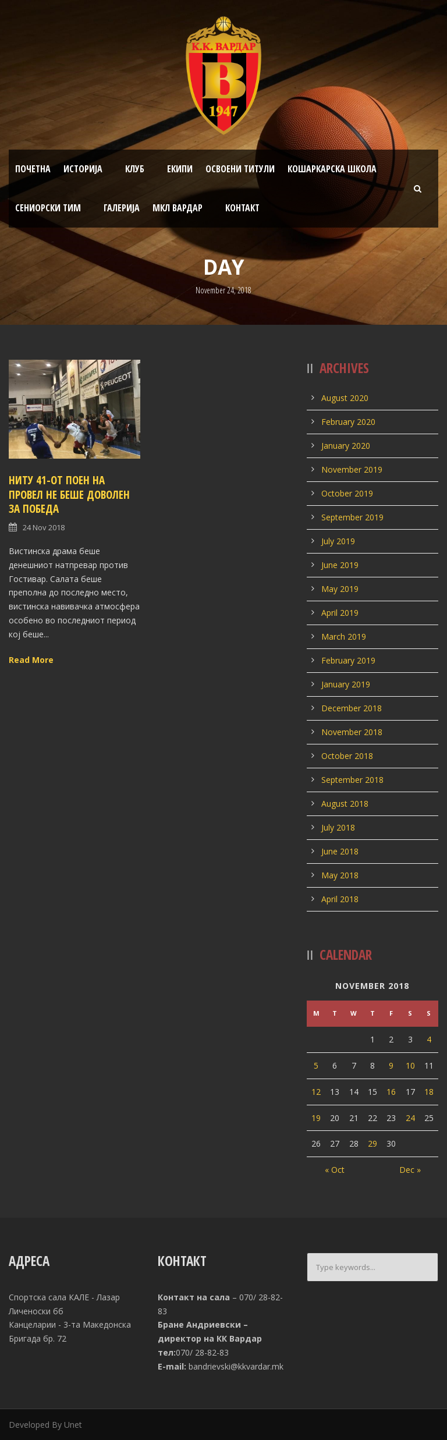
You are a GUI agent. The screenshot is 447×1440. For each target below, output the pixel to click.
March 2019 (343, 636)
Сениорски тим (48, 207)
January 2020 (345, 445)
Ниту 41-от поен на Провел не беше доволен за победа (69, 494)
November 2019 (351, 469)
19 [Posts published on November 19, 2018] (316, 1117)
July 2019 (338, 541)
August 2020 (344, 397)
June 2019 (340, 564)
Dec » (410, 1169)
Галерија (122, 207)
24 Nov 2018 (44, 527)
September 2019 (352, 517)
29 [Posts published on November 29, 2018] (372, 1143)
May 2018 (340, 875)
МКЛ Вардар (177, 207)
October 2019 (347, 493)
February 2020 (348, 421)
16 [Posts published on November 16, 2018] (391, 1091)
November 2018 (351, 731)
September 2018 (352, 779)
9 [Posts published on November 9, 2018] (391, 1065)
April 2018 (340, 899)
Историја (82, 168)
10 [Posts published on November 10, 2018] (410, 1065)
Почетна (33, 168)
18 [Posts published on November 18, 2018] (429, 1091)
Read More (31, 659)
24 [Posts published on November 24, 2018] (410, 1117)
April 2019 (340, 612)
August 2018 (344, 803)
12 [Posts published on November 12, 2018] (316, 1091)
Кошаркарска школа (332, 168)
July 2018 (338, 827)
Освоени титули (240, 168)
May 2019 (340, 588)
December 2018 (351, 708)
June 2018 (340, 851)
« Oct (335, 1169)
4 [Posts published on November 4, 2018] (429, 1039)
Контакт (242, 207)
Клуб (134, 168)
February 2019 (348, 660)
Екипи (180, 168)
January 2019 (345, 684)
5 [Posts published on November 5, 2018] (316, 1065)
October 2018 (347, 755)
